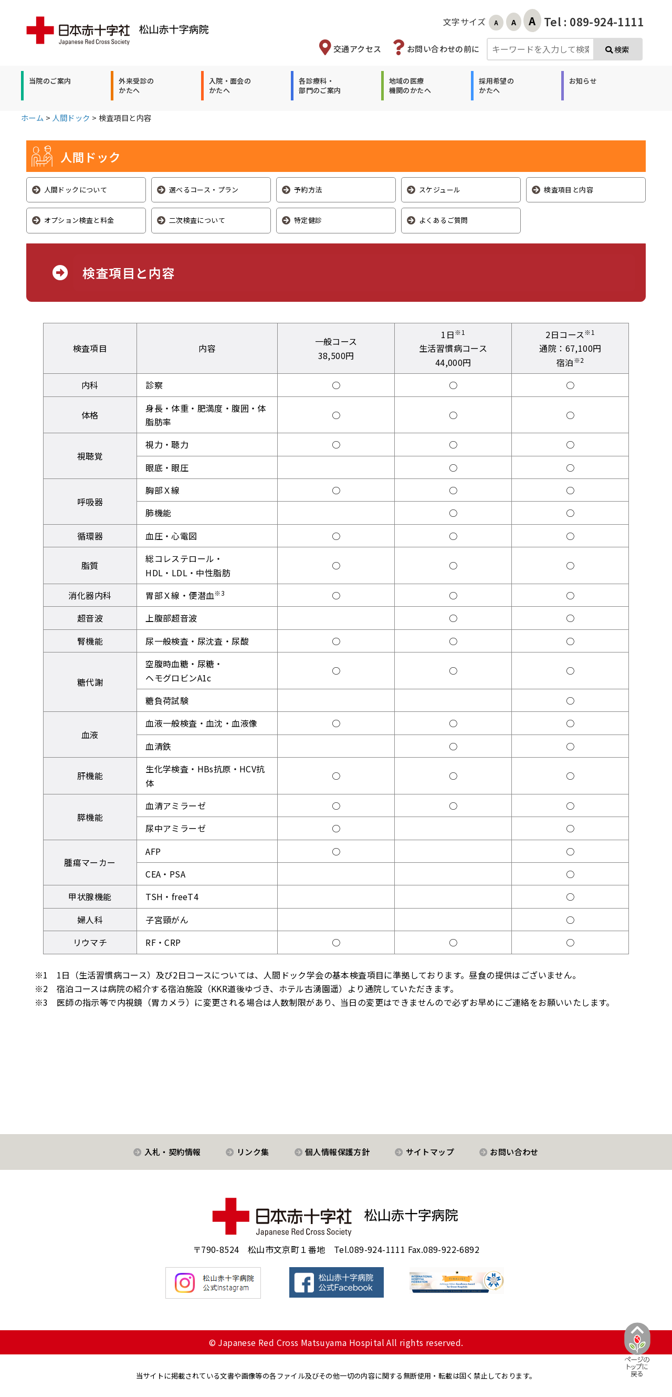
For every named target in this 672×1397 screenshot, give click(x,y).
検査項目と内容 (568, 190)
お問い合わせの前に (443, 48)
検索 (617, 49)
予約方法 (308, 190)
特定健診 (308, 220)
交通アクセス (357, 48)
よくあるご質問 (443, 220)
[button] (48, 85)
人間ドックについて (76, 190)
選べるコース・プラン (204, 190)
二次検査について (197, 220)
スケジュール (439, 190)
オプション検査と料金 (79, 220)
